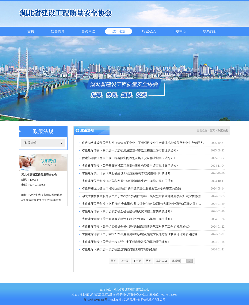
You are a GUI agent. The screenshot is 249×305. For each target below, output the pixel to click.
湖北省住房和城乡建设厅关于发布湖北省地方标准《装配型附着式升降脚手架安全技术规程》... (143, 196)
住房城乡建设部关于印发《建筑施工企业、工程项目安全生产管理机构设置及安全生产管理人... (143, 142)
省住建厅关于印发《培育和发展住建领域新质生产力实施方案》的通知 (127, 181)
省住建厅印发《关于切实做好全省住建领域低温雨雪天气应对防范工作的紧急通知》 (136, 226)
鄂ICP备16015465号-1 (97, 299)
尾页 (148, 260)
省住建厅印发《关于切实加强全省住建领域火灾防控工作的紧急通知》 (127, 211)
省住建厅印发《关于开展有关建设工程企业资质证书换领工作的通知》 (127, 219)
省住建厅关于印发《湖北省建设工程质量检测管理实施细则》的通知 (126, 173)
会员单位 (88, 31)
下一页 (137, 260)
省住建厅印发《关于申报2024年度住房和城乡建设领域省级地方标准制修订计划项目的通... (140, 234)
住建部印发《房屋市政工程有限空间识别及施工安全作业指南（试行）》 (129, 158)
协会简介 (58, 31)
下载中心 (179, 31)
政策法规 (118, 31)
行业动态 (149, 31)
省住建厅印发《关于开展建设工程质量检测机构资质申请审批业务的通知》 (130, 165)
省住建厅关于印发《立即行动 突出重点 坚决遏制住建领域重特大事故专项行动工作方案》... (141, 203)
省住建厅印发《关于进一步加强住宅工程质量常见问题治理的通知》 (126, 241)
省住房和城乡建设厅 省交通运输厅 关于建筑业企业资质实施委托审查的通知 (131, 188)
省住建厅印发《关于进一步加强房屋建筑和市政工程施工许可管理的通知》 (130, 150)
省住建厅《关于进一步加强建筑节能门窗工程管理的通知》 (120, 249)
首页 (30, 31)
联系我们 (210, 31)
